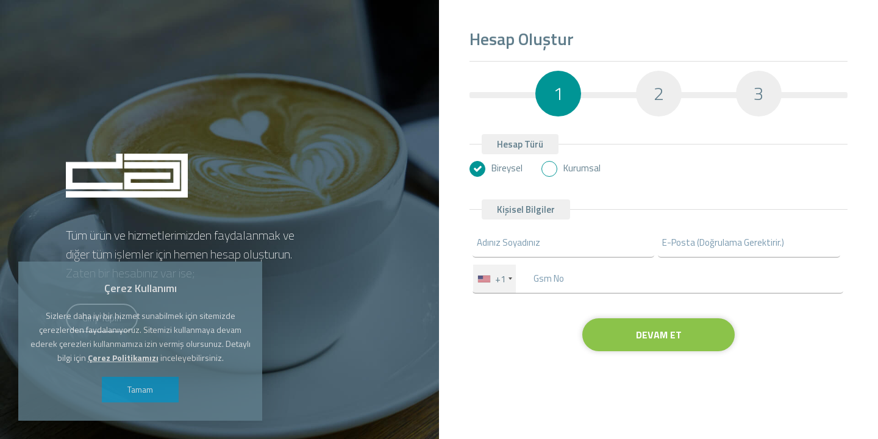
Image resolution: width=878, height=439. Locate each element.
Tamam (140, 389)
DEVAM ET (659, 334)
